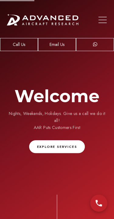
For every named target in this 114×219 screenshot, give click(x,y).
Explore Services (57, 146)
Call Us (19, 44)
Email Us (57, 44)
